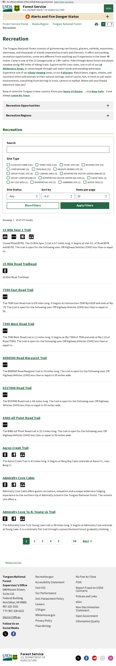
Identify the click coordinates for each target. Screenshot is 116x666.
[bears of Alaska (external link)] (74, 91)
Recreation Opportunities (23, 105)
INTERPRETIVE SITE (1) (45, 182)
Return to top (13, 562)
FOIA (78, 582)
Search (11, 143)
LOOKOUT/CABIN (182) (22, 164)
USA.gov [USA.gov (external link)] (40, 609)
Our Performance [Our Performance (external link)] (45, 593)
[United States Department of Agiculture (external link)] (8, 8)
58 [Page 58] (74, 541)
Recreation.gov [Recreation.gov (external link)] (44, 577)
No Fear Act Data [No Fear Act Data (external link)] (86, 577)
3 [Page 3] (42, 541)
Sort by (46, 190)
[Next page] (88, 541)
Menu (108, 8)
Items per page (85, 190)
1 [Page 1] (26, 541)
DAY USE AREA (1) (19, 182)
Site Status (14, 190)
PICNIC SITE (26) (71, 164)
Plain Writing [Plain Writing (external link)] (43, 626)
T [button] (103, 24)
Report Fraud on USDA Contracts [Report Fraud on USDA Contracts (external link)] (89, 589)
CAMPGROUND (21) (20, 169)
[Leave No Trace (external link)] (21, 95)
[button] (96, 23)
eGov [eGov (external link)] (79, 602)
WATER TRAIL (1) (95, 182)
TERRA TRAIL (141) (48, 164)
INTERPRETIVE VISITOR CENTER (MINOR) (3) (84, 173)
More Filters (33, 205)
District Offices (12, 617)
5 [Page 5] (58, 541)
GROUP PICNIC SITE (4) (22, 173)
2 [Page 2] (34, 541)
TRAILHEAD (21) (43, 169)
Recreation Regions (18, 115)
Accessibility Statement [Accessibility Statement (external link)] (49, 582)
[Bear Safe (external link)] (99, 91)
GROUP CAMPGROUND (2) (23, 177)
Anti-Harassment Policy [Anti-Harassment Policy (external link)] (49, 598)
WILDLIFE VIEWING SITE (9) (70, 169)
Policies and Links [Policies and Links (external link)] (86, 596)
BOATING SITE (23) (95, 164)
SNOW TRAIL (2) (98, 177)
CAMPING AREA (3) (48, 173)
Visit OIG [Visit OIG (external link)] (40, 588)
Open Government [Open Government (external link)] (87, 616)
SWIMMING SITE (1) (71, 182)
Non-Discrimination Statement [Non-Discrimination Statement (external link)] (87, 608)
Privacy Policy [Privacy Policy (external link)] (43, 620)
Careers (39, 604)
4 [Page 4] (50, 541)
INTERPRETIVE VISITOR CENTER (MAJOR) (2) (64, 177)
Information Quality (88, 621)
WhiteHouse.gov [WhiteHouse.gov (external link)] (45, 615)
